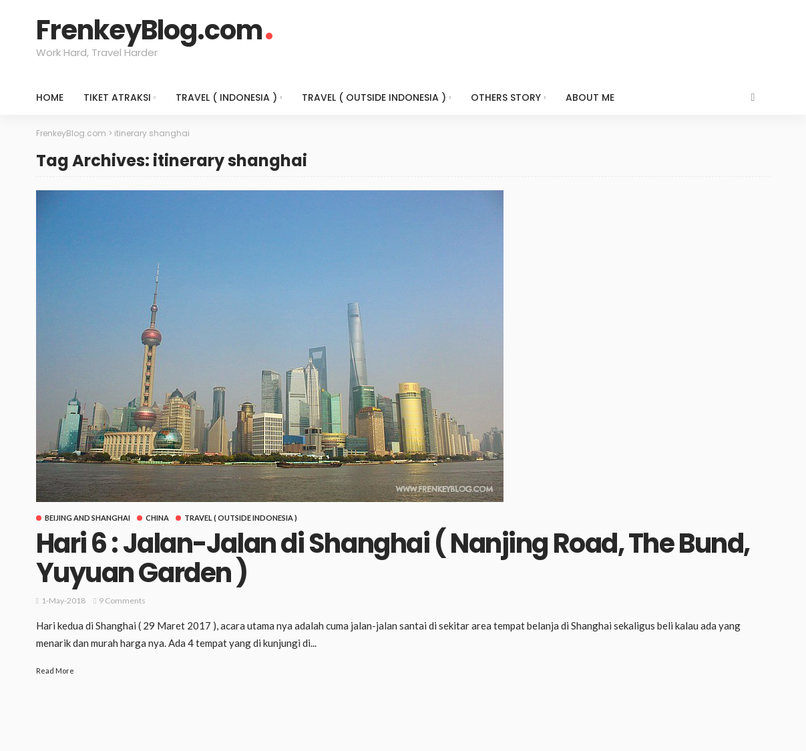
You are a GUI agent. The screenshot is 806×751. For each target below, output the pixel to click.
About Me (590, 97)
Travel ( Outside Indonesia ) (374, 97)
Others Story (506, 97)
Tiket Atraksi (117, 97)
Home (49, 97)
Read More (55, 670)
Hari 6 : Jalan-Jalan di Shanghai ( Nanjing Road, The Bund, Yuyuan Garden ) (393, 558)
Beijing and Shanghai (87, 517)
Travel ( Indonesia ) (226, 97)
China (157, 517)
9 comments (122, 600)
